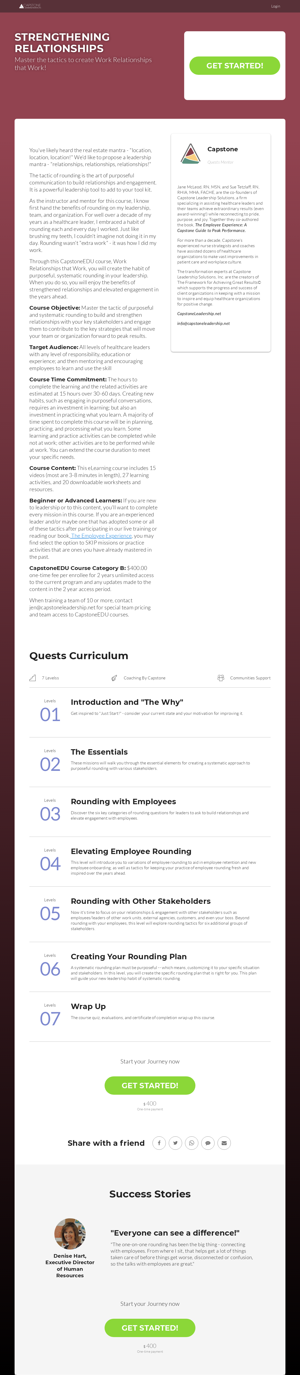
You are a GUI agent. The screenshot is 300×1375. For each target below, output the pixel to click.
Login (275, 6)
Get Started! (234, 65)
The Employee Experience (101, 536)
